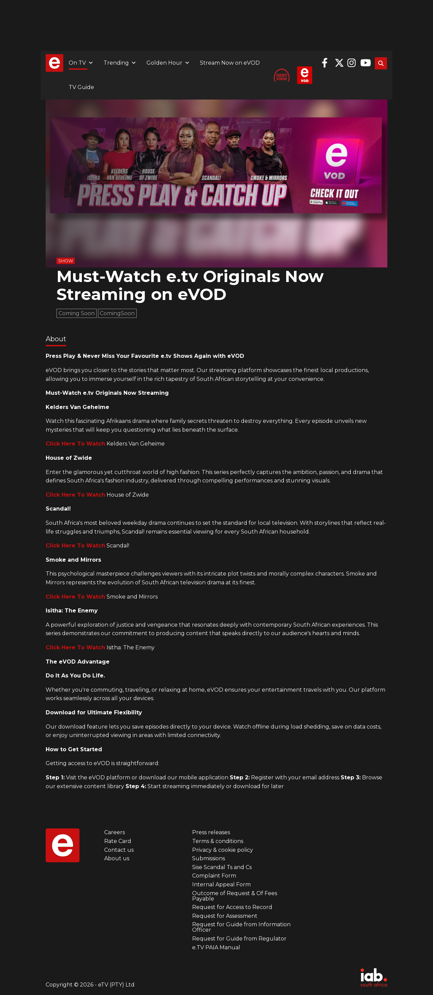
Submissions (208, 858)
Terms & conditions (217, 841)
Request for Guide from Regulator (239, 938)
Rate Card (117, 841)
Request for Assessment (224, 916)
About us (116, 858)
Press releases (211, 832)
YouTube (365, 63)
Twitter (339, 63)
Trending (116, 63)
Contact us (119, 850)
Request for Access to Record (232, 907)
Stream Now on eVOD (230, 63)
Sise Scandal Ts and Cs (222, 867)
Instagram (352, 63)
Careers (114, 832)
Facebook (326, 63)
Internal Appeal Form (221, 884)
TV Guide (81, 87)
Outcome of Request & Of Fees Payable (234, 896)
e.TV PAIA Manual (216, 947)
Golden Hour (164, 63)
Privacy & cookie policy (222, 850)
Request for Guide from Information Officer (241, 927)
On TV (77, 63)
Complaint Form (214, 875)
